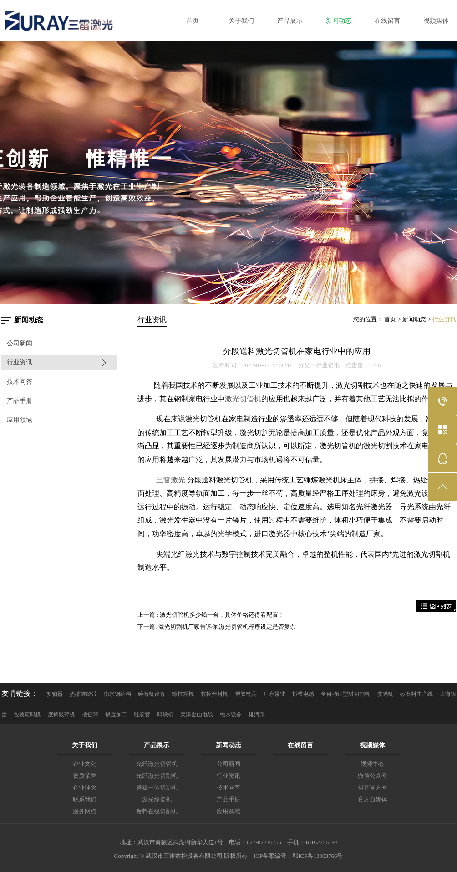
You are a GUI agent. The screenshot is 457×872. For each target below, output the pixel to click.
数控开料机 (214, 694)
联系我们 (84, 799)
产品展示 (156, 745)
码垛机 (165, 714)
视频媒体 (372, 745)
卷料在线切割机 (157, 811)
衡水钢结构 (117, 694)
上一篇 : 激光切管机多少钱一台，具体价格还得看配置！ (210, 614)
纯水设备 (231, 714)
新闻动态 (414, 319)
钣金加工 (116, 714)
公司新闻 (19, 343)
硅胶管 (142, 714)
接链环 (90, 714)
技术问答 (19, 381)
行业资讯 (19, 362)
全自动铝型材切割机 (345, 694)
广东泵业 (274, 694)
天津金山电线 (196, 714)
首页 (390, 319)
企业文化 (84, 763)
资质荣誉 (84, 775)
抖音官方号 (372, 787)
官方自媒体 (372, 799)
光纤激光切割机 (157, 775)
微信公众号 (372, 775)
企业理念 (84, 787)
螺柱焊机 (183, 694)
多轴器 (54, 694)
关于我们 (84, 745)
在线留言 (300, 745)
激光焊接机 (157, 799)
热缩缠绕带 (83, 694)
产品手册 (19, 400)
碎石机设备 (151, 694)
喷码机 (385, 694)
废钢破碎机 (61, 714)
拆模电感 (303, 694)
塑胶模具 (246, 694)
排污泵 (257, 714)
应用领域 (19, 419)
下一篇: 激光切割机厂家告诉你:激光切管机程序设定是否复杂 (216, 626)
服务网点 (84, 811)
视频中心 (372, 763)
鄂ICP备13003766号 (317, 855)
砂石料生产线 (416, 694)
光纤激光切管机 (157, 763)
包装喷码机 (27, 714)
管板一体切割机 (157, 787)
